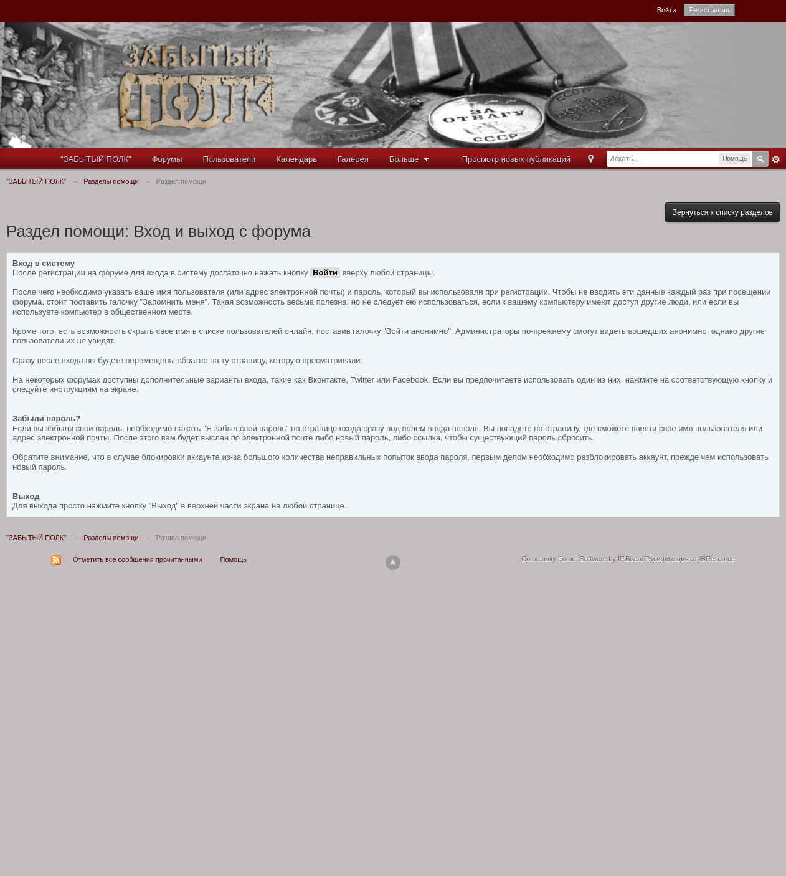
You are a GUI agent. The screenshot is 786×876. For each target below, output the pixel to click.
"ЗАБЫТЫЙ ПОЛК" (95, 159)
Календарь (296, 159)
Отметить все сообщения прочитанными (137, 559)
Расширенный (776, 159)
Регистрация (709, 10)
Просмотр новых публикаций (516, 159)
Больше (410, 159)
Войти (666, 10)
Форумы (167, 159)
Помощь (233, 559)
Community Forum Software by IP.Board (582, 559)
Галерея (353, 159)
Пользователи (229, 159)
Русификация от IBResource (689, 559)
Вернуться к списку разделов (722, 212)
